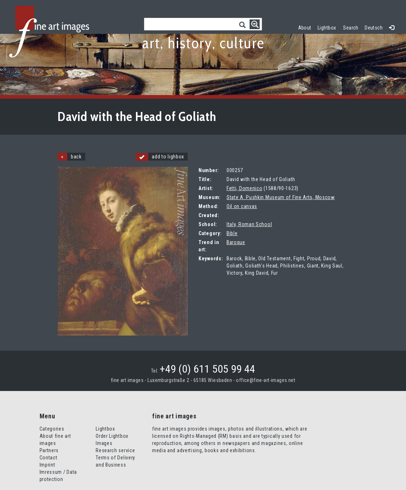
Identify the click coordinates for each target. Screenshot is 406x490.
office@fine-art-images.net (265, 380)
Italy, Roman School (249, 224)
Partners (49, 450)
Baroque (236, 242)
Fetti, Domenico (245, 188)
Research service (115, 450)
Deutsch (374, 28)
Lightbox (328, 27)
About (304, 28)
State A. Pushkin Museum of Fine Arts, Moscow (281, 197)
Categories (52, 429)
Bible (232, 233)
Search (351, 28)
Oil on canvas (242, 206)
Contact (49, 457)
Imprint (47, 465)
